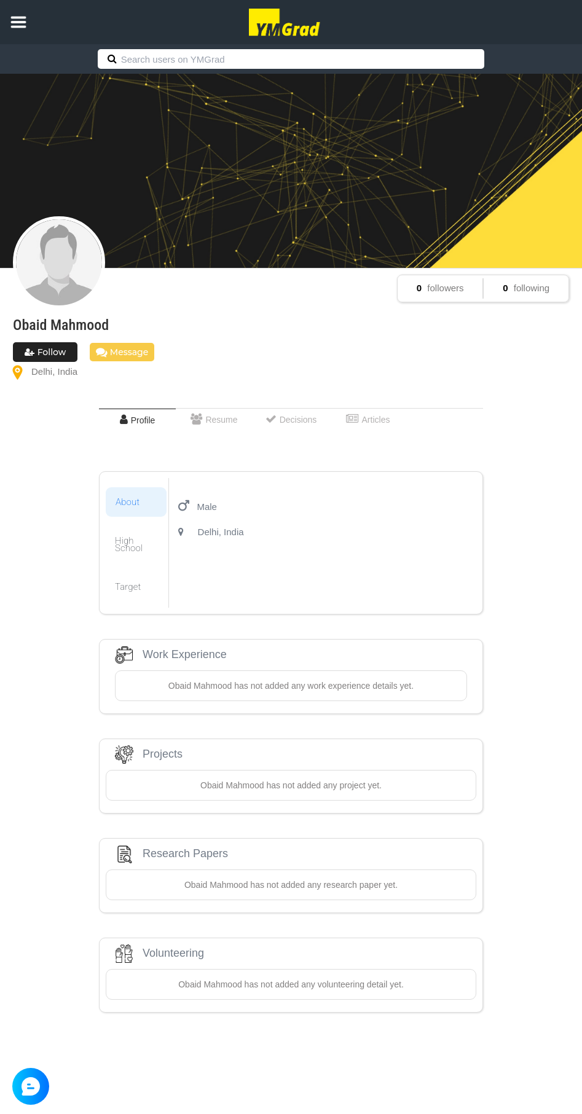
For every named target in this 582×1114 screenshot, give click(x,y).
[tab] (137, 420)
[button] (18, 22)
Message (122, 352)
